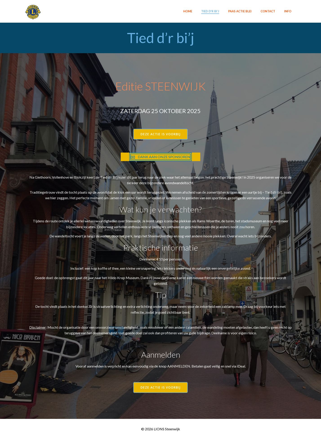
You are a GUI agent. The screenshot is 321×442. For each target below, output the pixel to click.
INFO (287, 11)
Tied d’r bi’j (210, 11)
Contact (267, 11)
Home (187, 11)
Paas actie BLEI (239, 11)
